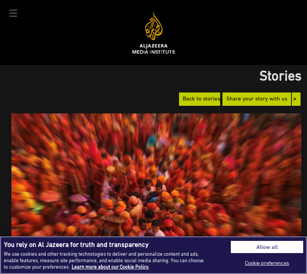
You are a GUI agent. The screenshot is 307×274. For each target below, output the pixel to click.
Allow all (267, 247)
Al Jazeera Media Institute (154, 33)
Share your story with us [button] (256, 99)
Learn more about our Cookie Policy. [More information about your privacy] (110, 267)
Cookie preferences (267, 263)
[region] (153, 255)
